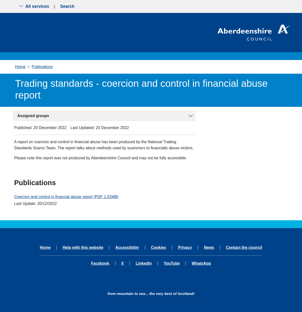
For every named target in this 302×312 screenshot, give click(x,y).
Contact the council (244, 248)
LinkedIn (144, 263)
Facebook (100, 263)
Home (20, 67)
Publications (42, 67)
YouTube (172, 263)
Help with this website (83, 248)
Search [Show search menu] (67, 6)
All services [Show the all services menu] (34, 6)
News (209, 248)
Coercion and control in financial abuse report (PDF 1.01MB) (66, 197)
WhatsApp (201, 263)
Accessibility (127, 248)
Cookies (158, 248)
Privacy (185, 248)
